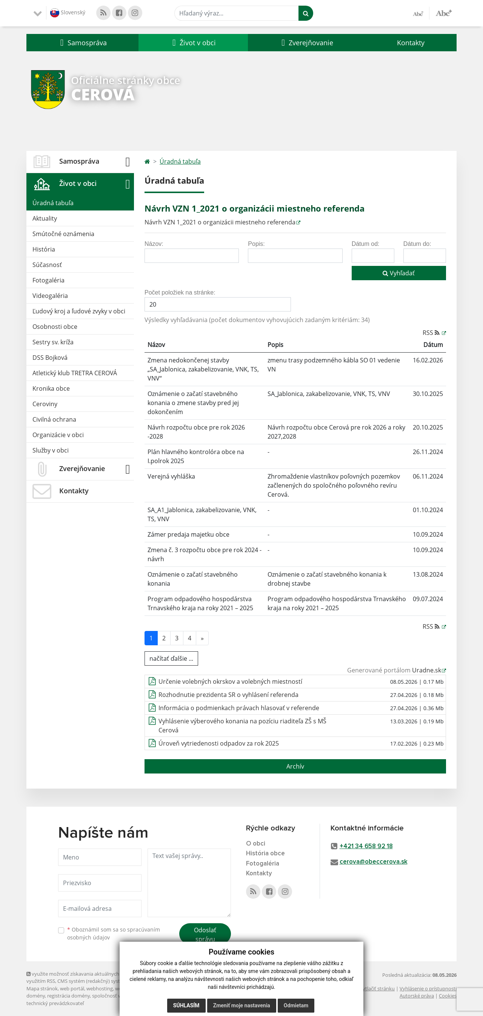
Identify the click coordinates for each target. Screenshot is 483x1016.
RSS (432, 332)
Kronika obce (51, 388)
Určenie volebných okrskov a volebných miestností (230, 681)
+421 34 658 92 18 (366, 846)
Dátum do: (417, 244)
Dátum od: (366, 244)
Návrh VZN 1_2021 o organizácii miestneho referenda (220, 222)
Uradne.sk (426, 670)
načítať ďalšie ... (171, 658)
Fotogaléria (48, 280)
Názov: (154, 244)
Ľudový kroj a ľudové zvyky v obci (78, 311)
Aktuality (44, 218)
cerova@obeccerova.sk (374, 862)
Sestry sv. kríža (53, 342)
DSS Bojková (50, 357)
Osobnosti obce (54, 326)
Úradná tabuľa (53, 203)
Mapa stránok (42, 988)
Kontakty (411, 42)
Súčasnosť (47, 265)
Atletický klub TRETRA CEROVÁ (74, 373)
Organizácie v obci (58, 435)
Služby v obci (50, 450)
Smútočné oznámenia (63, 234)
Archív (295, 766)
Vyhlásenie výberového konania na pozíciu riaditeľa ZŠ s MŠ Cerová (242, 725)
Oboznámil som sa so (113, 933)
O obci (255, 844)
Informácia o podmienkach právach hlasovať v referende (238, 708)
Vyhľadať (399, 273)
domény (35, 995)
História (43, 249)
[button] (82, 42)
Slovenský (67, 12)
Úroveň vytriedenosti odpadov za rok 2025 (218, 743)
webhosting (99, 988)
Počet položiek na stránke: (180, 292)
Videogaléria (50, 296)
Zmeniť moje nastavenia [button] (241, 1005)
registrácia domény (68, 995)
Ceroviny (44, 404)
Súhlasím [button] (186, 1005)
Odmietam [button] (296, 1005)
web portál (72, 988)
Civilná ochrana (54, 419)
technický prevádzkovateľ (55, 1003)
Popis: (256, 244)
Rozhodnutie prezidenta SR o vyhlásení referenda (228, 695)
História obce (265, 853)
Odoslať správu (205, 934)
